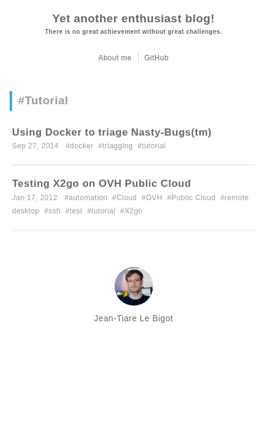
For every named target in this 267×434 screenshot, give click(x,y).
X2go (133, 211)
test (75, 211)
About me (114, 58)
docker (81, 146)
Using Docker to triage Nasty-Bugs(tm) (112, 132)
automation (88, 197)
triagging (117, 146)
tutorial (154, 146)
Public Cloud (193, 197)
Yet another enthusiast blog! (133, 18)
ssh (54, 211)
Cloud (126, 197)
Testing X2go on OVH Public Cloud (101, 183)
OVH (154, 197)
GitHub (157, 58)
